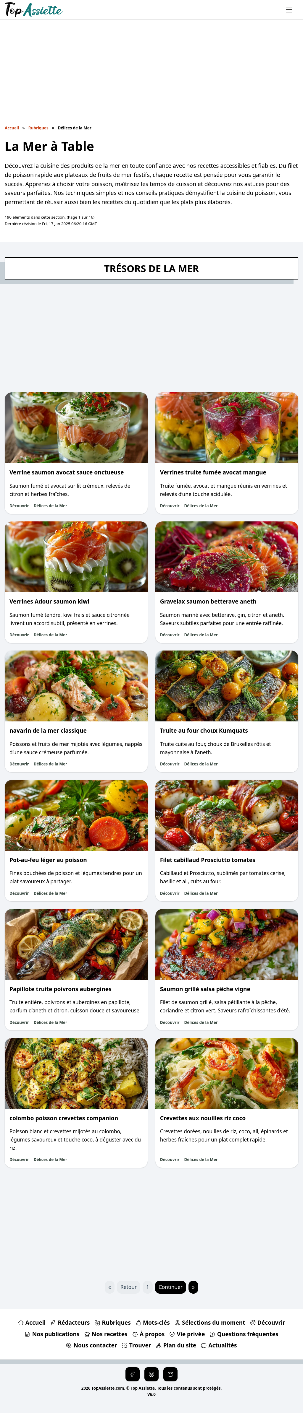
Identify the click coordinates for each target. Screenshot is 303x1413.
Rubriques (38, 128)
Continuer (171, 1287)
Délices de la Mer (50, 505)
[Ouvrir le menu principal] (289, 9)
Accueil (12, 128)
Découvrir (19, 505)
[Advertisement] (151, 76)
